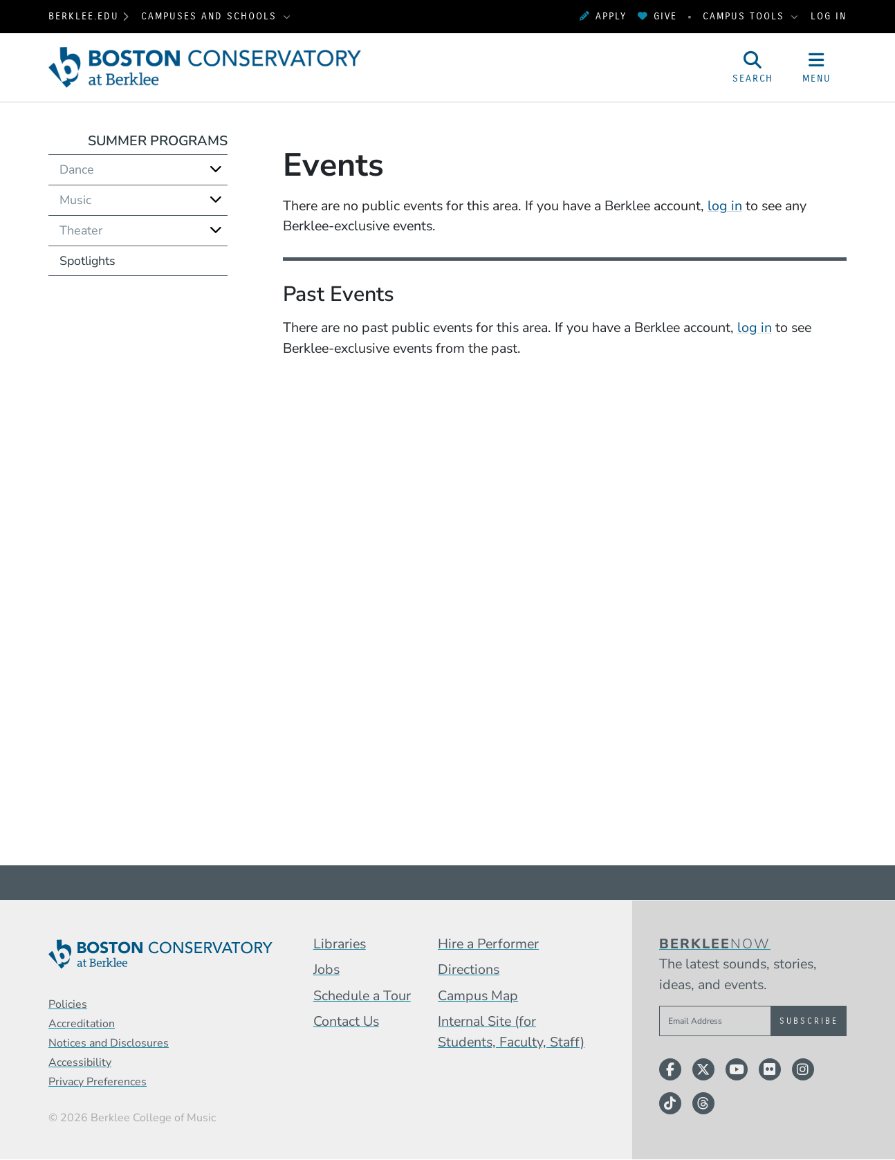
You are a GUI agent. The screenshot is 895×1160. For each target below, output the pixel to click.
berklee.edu (83, 16)
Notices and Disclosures (108, 1043)
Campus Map (478, 995)
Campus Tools (745, 16)
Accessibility (79, 1062)
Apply (603, 16)
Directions (468, 969)
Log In (829, 16)
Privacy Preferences (97, 1081)
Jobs (326, 969)
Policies (67, 1004)
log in (725, 205)
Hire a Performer (488, 944)
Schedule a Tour (362, 995)
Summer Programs (158, 140)
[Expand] (215, 169)
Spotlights (87, 260)
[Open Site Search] (753, 67)
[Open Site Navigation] (817, 67)
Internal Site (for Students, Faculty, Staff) (511, 1031)
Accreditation (81, 1023)
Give (657, 16)
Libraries (339, 944)
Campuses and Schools (211, 16)
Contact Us (346, 1021)
